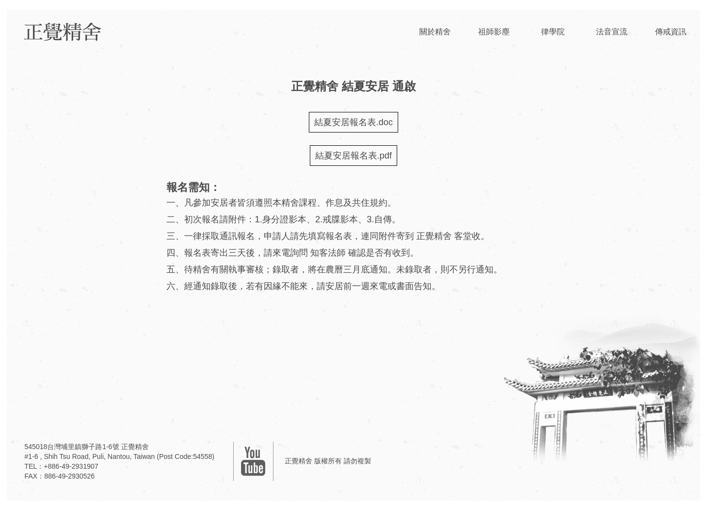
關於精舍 (435, 31)
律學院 (553, 31)
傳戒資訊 (670, 31)
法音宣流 (611, 31)
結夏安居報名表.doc (353, 122)
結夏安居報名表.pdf (353, 155)
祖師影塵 (494, 31)
